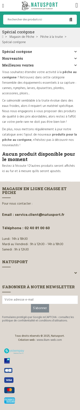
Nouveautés (12, 58)
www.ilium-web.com (49, 340)
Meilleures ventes (18, 65)
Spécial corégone (17, 51)
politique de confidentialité (18, 320)
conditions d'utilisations (53, 320)
